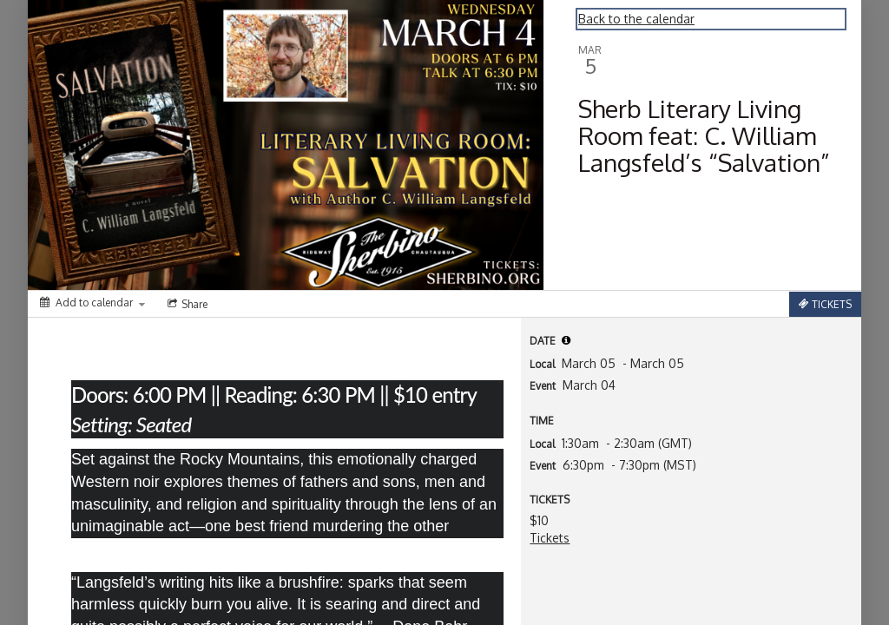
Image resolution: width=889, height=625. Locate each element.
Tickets (550, 537)
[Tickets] (825, 304)
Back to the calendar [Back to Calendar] (636, 18)
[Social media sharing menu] (185, 304)
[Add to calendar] (92, 302)
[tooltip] (566, 340)
